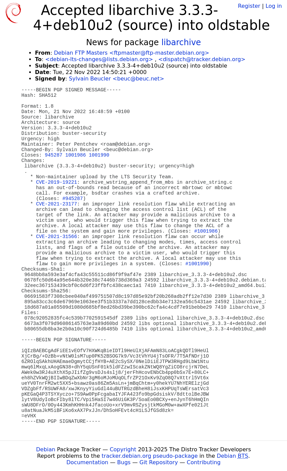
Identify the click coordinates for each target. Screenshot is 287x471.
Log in (274, 6)
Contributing (204, 462)
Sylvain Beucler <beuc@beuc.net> (116, 78)
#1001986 (206, 231)
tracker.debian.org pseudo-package (150, 456)
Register (249, 6)
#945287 (72, 198)
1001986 (75, 155)
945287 (53, 155)
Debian (45, 449)
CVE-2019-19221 (56, 182)
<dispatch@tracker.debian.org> (202, 59)
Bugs (124, 462)
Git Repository (158, 462)
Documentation (87, 462)
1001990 (99, 155)
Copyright (123, 449)
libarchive (181, 42)
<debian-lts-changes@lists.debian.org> (99, 59)
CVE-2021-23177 (56, 204)
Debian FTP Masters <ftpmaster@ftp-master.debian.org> (131, 53)
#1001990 (197, 264)
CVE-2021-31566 (56, 236)
